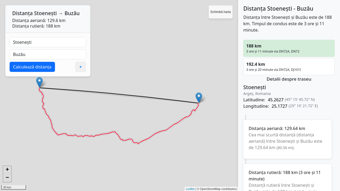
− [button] (7, 178)
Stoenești (45, 13)
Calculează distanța (32, 67)
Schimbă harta (220, 12)
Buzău (72, 13)
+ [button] (7, 170)
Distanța (22, 13)
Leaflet (190, 188)
